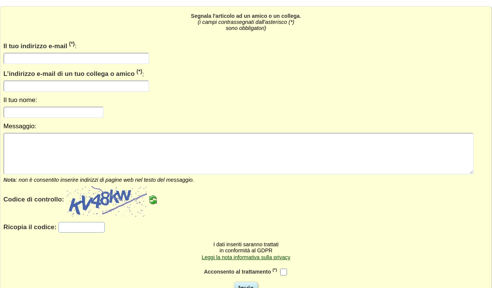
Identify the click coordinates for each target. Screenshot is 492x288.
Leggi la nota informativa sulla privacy (246, 257)
